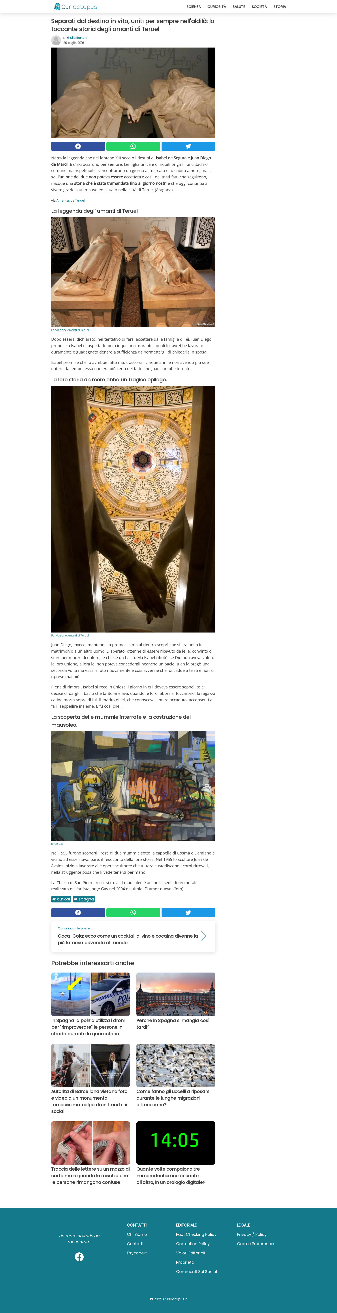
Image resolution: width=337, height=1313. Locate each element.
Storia (279, 6)
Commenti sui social (196, 1271)
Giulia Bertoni (77, 38)
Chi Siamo (137, 1234)
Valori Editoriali (190, 1253)
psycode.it (137, 1253)
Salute (239, 6)
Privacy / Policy (252, 1234)
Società (259, 6)
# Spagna (84, 899)
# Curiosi (61, 899)
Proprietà (185, 1262)
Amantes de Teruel (70, 200)
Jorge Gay (57, 844)
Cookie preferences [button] (256, 1243)
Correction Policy (193, 1243)
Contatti (135, 1243)
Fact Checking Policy (196, 1234)
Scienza (193, 6)
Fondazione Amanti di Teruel (70, 330)
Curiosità (216, 6)
